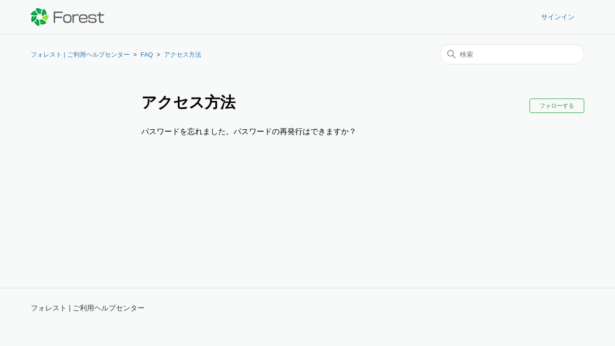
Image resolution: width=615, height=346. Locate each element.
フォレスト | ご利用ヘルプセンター (80, 54)
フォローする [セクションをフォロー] (557, 105)
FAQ (146, 54)
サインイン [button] (558, 17)
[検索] (512, 54)
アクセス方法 (182, 54)
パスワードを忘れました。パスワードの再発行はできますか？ (249, 131)
